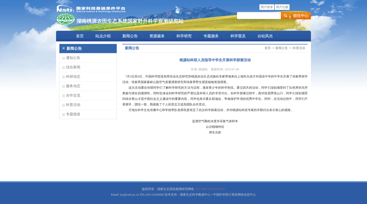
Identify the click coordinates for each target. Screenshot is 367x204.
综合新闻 (73, 67)
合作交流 (73, 95)
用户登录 (267, 7)
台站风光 (265, 36)
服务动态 (73, 86)
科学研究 (184, 36)
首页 (80, 36)
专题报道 (73, 114)
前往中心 (300, 16)
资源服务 (157, 36)
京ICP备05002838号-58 (210, 189)
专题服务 (211, 36)
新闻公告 (130, 36)
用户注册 (282, 7)
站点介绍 (103, 36)
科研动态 (73, 77)
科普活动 (73, 105)
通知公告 (73, 58)
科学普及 (238, 36)
